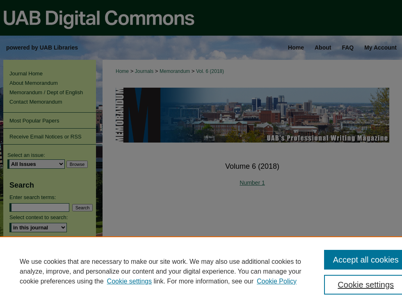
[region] (201, 271)
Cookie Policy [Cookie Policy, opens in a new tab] (277, 281)
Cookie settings (129, 281)
